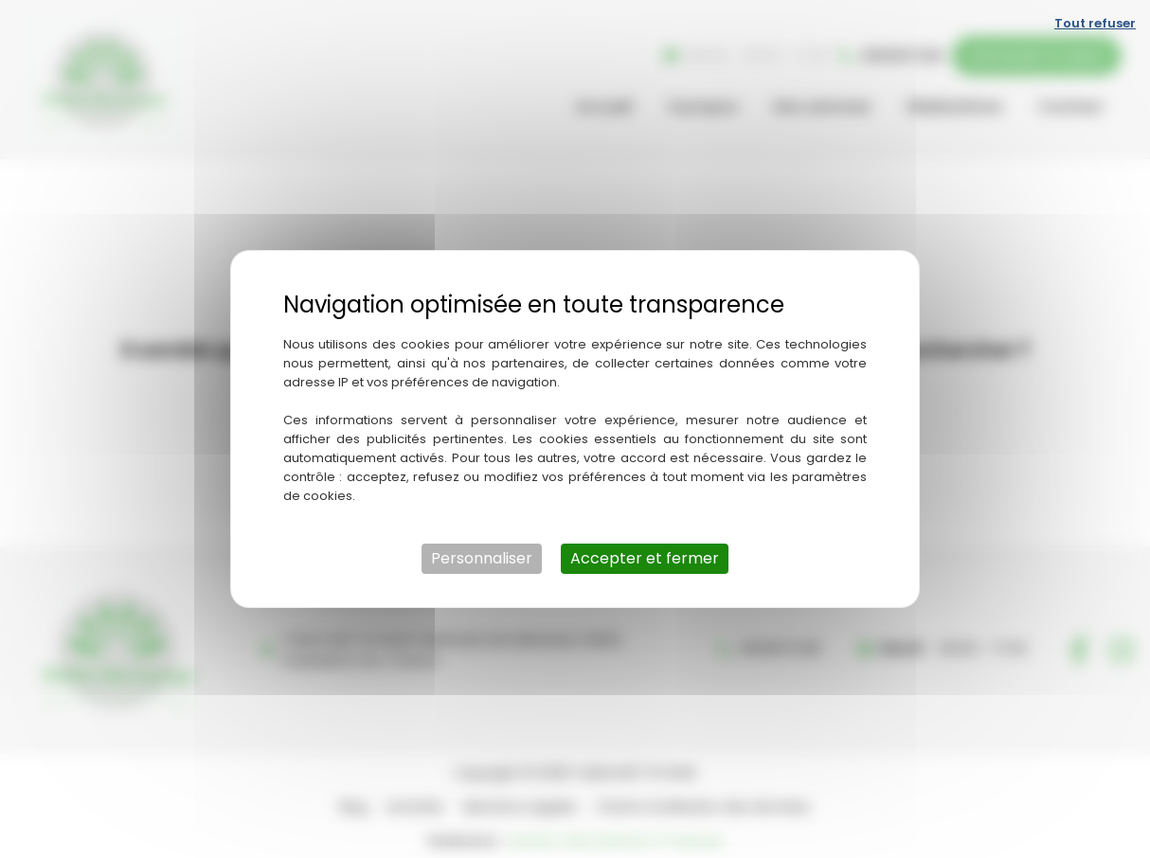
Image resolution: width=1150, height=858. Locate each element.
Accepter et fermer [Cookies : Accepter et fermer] (644, 558)
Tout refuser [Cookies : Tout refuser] (1095, 23)
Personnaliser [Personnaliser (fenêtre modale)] (481, 558)
